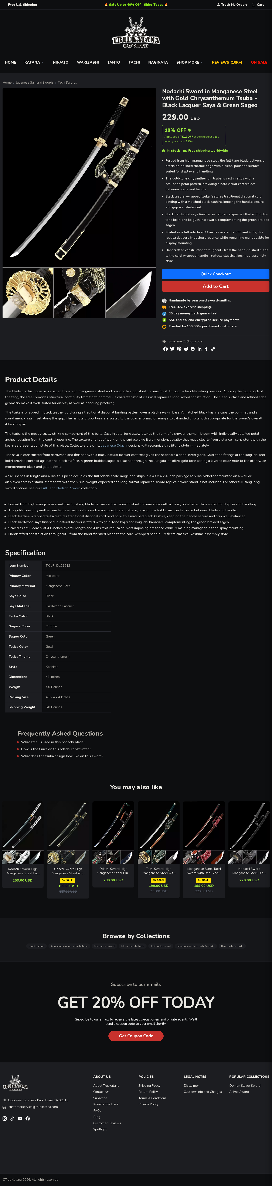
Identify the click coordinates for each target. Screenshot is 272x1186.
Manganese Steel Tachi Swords (195, 946)
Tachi (134, 62)
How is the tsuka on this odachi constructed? (56, 749)
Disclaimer (191, 1086)
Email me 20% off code (186, 341)
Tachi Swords (67, 82)
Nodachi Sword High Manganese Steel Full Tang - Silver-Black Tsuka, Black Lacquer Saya (22, 871)
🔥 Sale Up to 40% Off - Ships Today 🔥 (136, 5)
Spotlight (100, 1129)
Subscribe (100, 1098)
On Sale (259, 62)
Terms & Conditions (152, 1098)
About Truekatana (106, 1086)
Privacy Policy (149, 1104)
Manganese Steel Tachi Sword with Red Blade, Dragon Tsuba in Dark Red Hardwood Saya (204, 871)
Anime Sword (239, 1092)
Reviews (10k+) (227, 62)
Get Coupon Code (136, 1036)
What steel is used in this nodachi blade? (53, 742)
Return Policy (148, 1092)
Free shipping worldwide (205, 151)
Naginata (158, 62)
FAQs (97, 1111)
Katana (34, 62)
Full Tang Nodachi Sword (60, 488)
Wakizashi (88, 62)
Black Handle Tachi (132, 946)
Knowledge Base (106, 1104)
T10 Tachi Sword (161, 946)
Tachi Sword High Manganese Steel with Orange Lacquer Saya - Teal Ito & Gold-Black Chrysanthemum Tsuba (158, 871)
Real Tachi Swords (232, 946)
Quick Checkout (216, 274)
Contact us (101, 1092)
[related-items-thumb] (23, 832)
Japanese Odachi (114, 445)
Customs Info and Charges (203, 1092)
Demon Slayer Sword (245, 1086)
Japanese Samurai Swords (35, 82)
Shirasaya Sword (104, 946)
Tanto (113, 62)
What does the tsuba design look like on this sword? (62, 756)
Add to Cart (216, 286)
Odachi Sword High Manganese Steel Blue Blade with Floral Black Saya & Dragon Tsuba (113, 871)
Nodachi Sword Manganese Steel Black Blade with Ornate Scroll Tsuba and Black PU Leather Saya (249, 871)
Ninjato (60, 62)
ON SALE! (67, 880)
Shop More (190, 62)
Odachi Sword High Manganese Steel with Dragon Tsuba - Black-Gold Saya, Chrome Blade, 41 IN (68, 871)
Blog (96, 1117)
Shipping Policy (149, 1086)
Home (10, 62)
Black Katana (36, 946)
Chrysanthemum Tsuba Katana (69, 946)
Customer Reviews (107, 1123)
